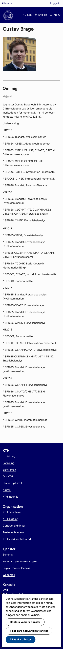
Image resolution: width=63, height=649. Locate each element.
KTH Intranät (10, 496)
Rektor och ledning (14, 532)
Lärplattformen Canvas (16, 568)
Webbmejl (9, 574)
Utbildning (9, 456)
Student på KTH (12, 483)
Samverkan (9, 469)
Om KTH (8, 476)
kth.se (5, 3)
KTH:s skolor (10, 518)
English (42, 14)
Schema (8, 554)
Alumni (7, 490)
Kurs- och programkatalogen (20, 561)
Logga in (55, 3)
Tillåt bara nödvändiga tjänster (29, 630)
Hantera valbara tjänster (25, 622)
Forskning (8, 463)
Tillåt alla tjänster (20, 639)
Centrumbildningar (14, 525)
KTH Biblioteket (12, 512)
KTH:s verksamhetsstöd (17, 539)
